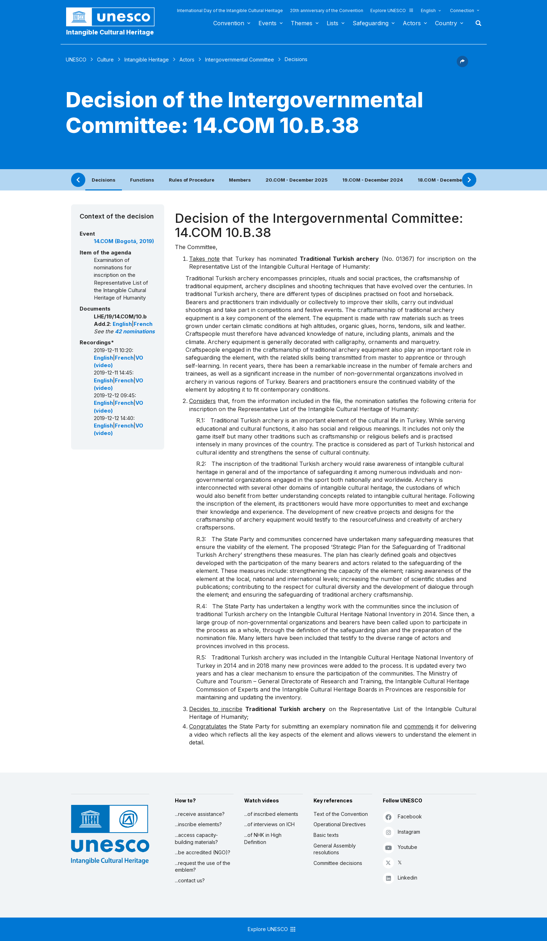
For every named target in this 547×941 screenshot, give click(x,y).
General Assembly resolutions (334, 849)
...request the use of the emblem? (202, 866)
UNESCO (76, 60)
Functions (142, 180)
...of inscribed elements (271, 814)
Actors (412, 23)
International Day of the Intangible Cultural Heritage (230, 10)
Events (267, 23)
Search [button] (476, 23)
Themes (301, 23)
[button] (462, 65)
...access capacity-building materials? (196, 838)
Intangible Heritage (146, 60)
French (143, 324)
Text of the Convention (340, 814)
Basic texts (326, 835)
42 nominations (135, 331)
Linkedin (400, 877)
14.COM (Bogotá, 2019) (124, 241)
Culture (105, 60)
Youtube (400, 847)
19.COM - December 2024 (372, 180)
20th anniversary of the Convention (326, 10)
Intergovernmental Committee (239, 60)
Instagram (401, 832)
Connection (462, 10)
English (428, 10)
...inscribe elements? (198, 824)
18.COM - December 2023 (448, 180)
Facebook (402, 816)
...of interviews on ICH (269, 824)
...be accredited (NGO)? (202, 852)
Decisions (104, 180)
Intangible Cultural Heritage (110, 32)
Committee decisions (337, 863)
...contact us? (190, 880)
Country (446, 23)
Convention (228, 23)
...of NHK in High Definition (262, 838)
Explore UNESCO (392, 10)
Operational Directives (339, 824)
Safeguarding (370, 23)
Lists (332, 23)
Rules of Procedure (191, 180)
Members (240, 180)
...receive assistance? (200, 814)
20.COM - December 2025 (297, 180)
